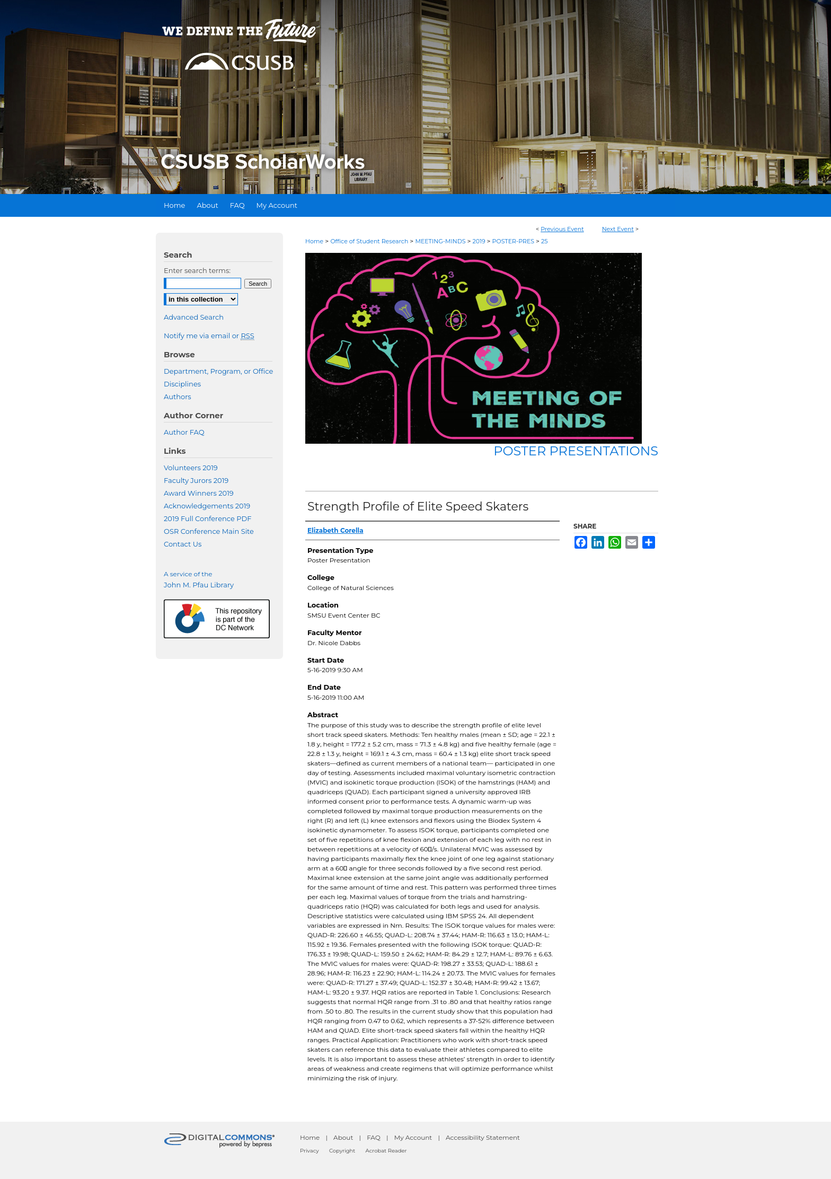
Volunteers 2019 (191, 467)
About (343, 1137)
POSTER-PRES (514, 241)
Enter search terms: (197, 270)
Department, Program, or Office (218, 371)
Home (314, 241)
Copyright (342, 1150)
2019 (479, 241)
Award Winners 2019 (199, 493)
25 (544, 241)
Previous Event (562, 229)
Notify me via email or (209, 335)
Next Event (618, 229)
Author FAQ (184, 432)
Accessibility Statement (483, 1137)
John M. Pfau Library (199, 584)
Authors (177, 396)
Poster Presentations (575, 451)
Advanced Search (194, 317)
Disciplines (182, 384)
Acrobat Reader (386, 1150)
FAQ (374, 1137)
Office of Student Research (370, 241)
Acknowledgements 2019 (207, 505)
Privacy (309, 1150)
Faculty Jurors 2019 (196, 480)
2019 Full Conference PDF (207, 518)
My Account (413, 1137)
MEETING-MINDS (441, 241)
